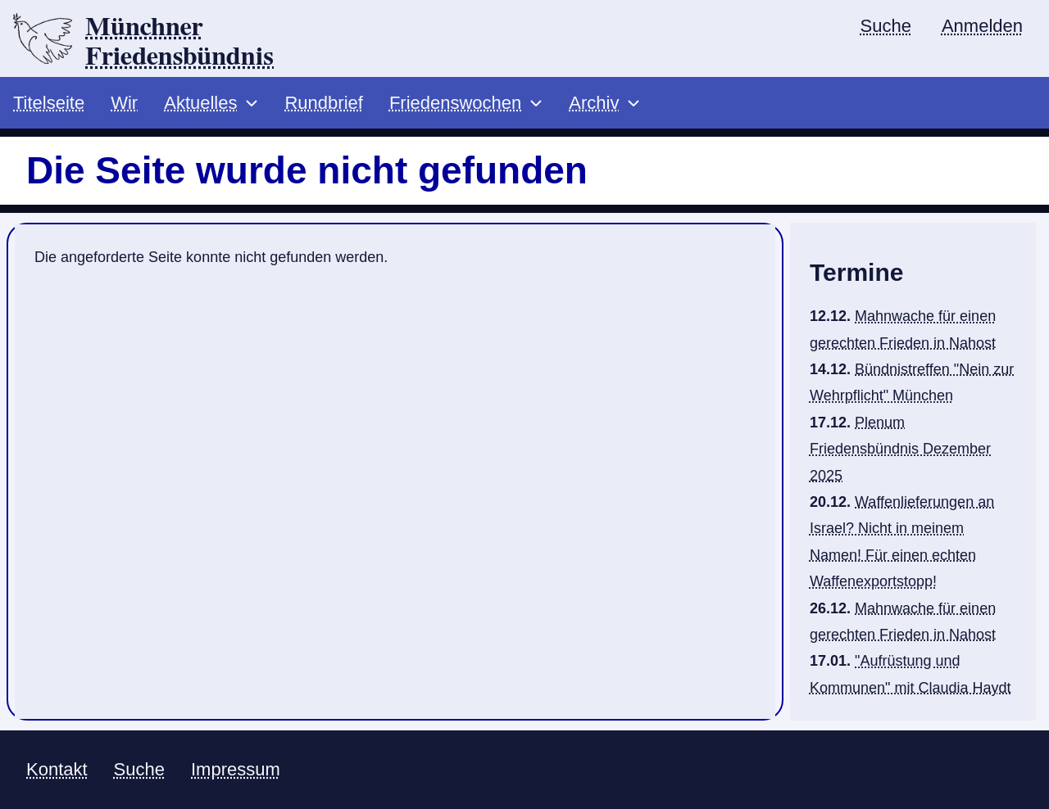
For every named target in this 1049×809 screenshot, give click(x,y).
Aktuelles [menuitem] (200, 103)
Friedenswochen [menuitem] (455, 103)
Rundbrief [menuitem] (323, 103)
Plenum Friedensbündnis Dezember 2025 (900, 449)
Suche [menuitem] (886, 26)
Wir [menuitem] (124, 103)
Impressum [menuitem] (235, 769)
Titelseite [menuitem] (48, 103)
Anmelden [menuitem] (982, 26)
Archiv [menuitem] (594, 103)
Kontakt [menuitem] (57, 769)
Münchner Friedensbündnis (179, 42)
